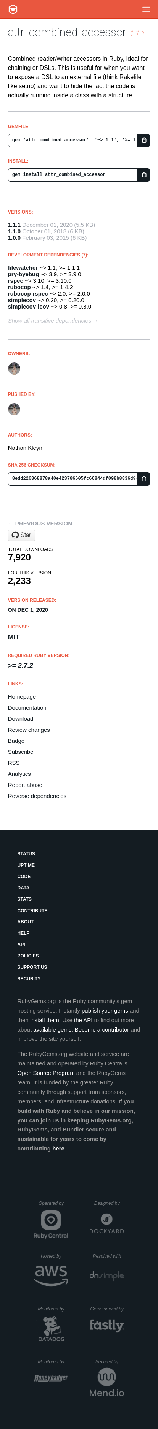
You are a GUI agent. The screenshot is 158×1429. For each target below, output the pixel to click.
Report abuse (25, 785)
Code (24, 876)
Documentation (27, 707)
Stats (25, 899)
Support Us (32, 967)
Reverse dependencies (37, 796)
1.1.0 (14, 231)
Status (26, 853)
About (26, 921)
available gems (52, 1029)
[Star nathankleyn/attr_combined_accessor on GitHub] (21, 535)
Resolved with (108, 1256)
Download (21, 718)
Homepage (22, 696)
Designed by (109, 1203)
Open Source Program (46, 1073)
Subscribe (21, 752)
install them (44, 1020)
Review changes (29, 729)
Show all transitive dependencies (49, 320)
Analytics (19, 774)
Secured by (109, 1361)
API (21, 944)
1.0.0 (14, 237)
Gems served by (107, 1309)
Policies (28, 956)
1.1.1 (14, 225)
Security (29, 978)
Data (24, 888)
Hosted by (54, 1256)
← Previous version (40, 523)
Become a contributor (102, 1029)
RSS (14, 763)
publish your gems (105, 1010)
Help (24, 933)
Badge (16, 740)
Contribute (33, 910)
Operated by (53, 1206)
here (58, 1148)
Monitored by (53, 1309)
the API (83, 1020)
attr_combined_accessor (67, 32)
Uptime (26, 865)
